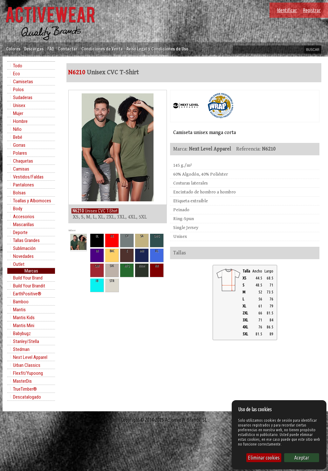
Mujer (18, 113)
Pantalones (23, 185)
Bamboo (21, 302)
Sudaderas (22, 97)
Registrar (312, 10)
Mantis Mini (23, 325)
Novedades (23, 256)
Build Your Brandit (29, 286)
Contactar (68, 49)
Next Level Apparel (30, 357)
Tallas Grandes (26, 240)
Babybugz (22, 333)
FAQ (50, 49)
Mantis (19, 310)
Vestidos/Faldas (28, 177)
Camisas (21, 169)
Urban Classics (26, 365)
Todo (17, 66)
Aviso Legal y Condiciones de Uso (157, 49)
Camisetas (23, 81)
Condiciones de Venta (102, 49)
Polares (20, 153)
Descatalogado (27, 397)
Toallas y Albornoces (32, 201)
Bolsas (19, 193)
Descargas (34, 49)
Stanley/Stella (26, 341)
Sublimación (24, 248)
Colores (13, 49)
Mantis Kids (24, 317)
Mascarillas (23, 224)
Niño (17, 129)
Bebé (17, 137)
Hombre (20, 121)
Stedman (21, 349)
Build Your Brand (28, 278)
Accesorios (23, 216)
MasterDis (22, 381)
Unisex (19, 105)
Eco (16, 74)
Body (17, 209)
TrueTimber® (25, 389)
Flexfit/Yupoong (28, 373)
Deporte (20, 232)
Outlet (18, 264)
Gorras (19, 145)
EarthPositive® (27, 294)
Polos (18, 89)
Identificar (287, 10)
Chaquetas (23, 161)
